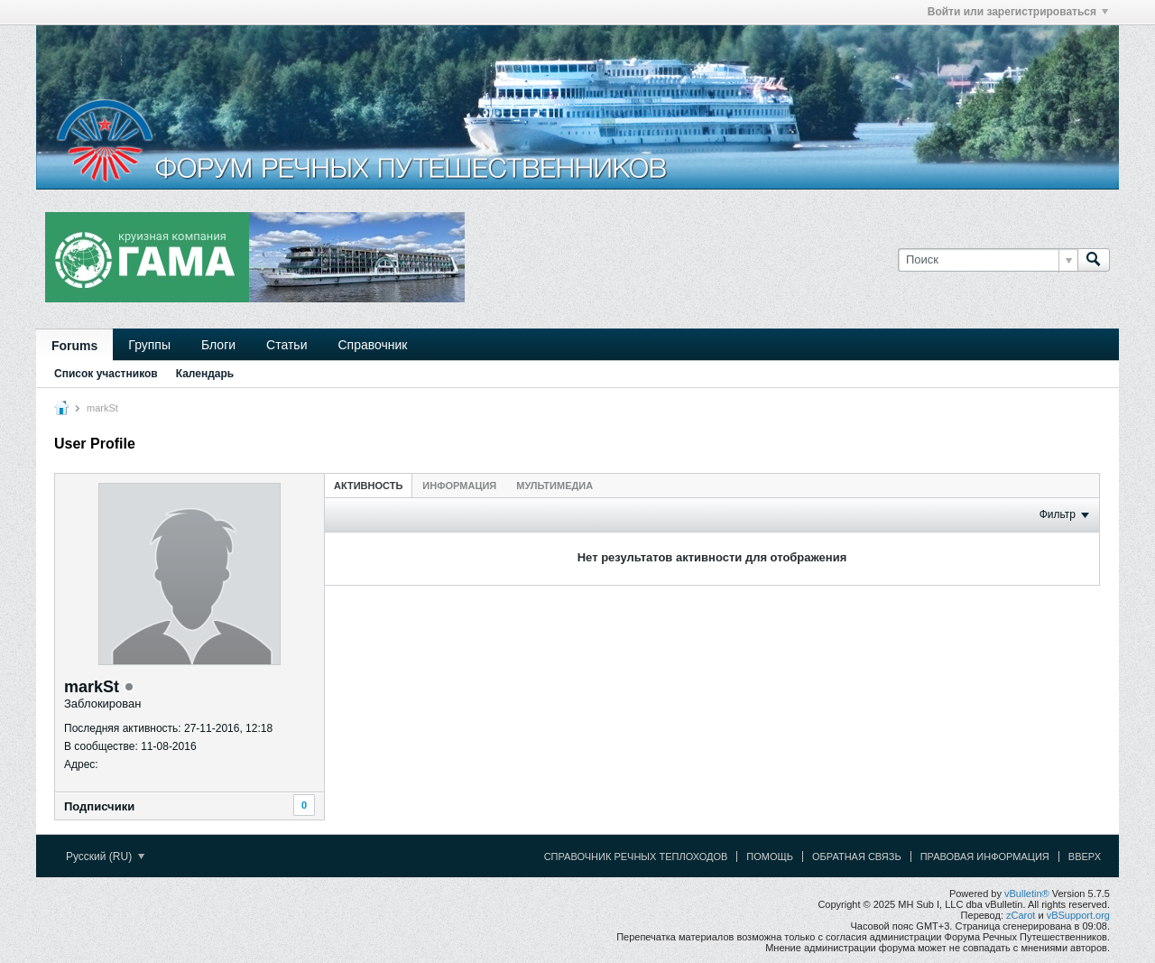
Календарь (205, 373)
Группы (149, 345)
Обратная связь (856, 856)
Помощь (769, 856)
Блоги (218, 345)
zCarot (1020, 915)
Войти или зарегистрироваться (1018, 11)
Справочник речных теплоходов (636, 856)
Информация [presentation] (459, 485)
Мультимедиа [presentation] (554, 485)
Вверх (1084, 856)
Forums (74, 345)
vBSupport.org (1078, 915)
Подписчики (99, 806)
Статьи (286, 345)
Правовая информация (984, 856)
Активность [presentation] (368, 485)
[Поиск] (987, 260)
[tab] (368, 485)
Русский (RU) (105, 856)
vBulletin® (1026, 893)
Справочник (372, 345)
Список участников (106, 373)
